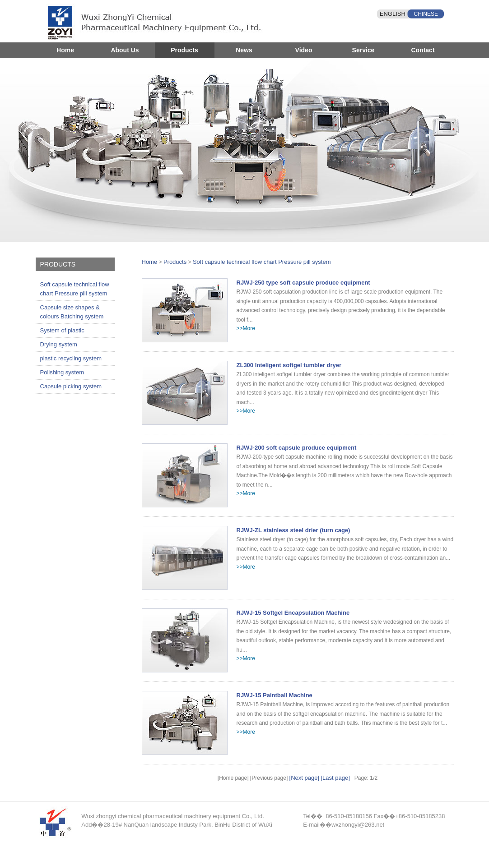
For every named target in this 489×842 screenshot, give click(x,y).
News (244, 50)
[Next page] (304, 777)
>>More (246, 328)
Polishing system (62, 372)
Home (65, 50)
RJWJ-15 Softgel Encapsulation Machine (293, 612)
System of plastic (62, 330)
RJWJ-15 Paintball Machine (274, 695)
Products (184, 50)
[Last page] (335, 777)
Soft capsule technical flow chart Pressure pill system (74, 289)
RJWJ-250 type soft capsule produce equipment (303, 282)
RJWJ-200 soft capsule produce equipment (297, 447)
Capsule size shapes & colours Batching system (72, 312)
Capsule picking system (71, 386)
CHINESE (426, 14)
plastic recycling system (71, 358)
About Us (125, 50)
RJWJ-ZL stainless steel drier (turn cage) (293, 530)
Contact (422, 50)
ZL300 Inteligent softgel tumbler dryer (289, 365)
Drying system (58, 344)
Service (363, 50)
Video (303, 50)
